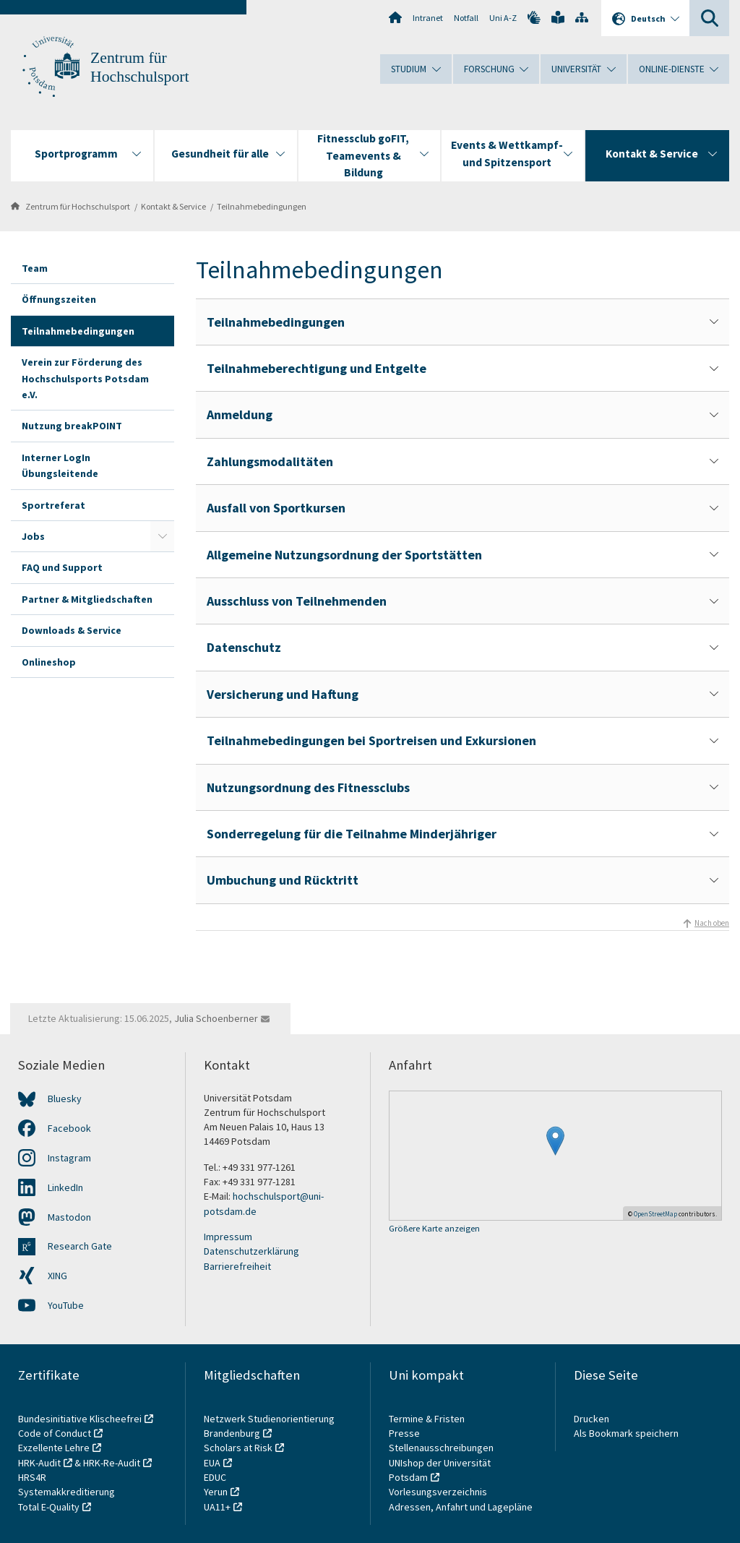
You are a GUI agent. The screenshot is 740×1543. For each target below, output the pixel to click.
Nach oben (711, 923)
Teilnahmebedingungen (261, 206)
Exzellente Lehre (54, 1447)
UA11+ (217, 1506)
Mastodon (69, 1217)
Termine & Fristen (428, 1418)
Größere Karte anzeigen (434, 1229)
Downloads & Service (71, 630)
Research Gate (80, 1245)
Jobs (33, 536)
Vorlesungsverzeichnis (439, 1491)
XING (57, 1275)
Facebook (69, 1128)
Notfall (466, 17)
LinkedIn (65, 1187)
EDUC (215, 1477)
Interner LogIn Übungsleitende (60, 465)
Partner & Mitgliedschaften (87, 599)
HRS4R (32, 1477)
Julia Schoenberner (216, 1018)
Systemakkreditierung (66, 1491)
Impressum (228, 1236)
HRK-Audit (39, 1462)
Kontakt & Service (173, 206)
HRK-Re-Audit (111, 1462)
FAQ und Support (62, 567)
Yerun (216, 1491)
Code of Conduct (54, 1433)
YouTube (66, 1305)
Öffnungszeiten (59, 299)
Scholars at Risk (238, 1447)
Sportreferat (53, 505)
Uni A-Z (503, 17)
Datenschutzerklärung (251, 1251)
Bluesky (65, 1098)
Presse (405, 1433)
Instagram (69, 1157)
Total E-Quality (48, 1506)
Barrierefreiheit (237, 1266)
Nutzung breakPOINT (72, 425)
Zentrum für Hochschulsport (77, 206)
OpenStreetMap (655, 1214)
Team (35, 268)
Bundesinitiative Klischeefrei (80, 1418)
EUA (212, 1462)
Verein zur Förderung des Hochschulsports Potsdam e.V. (85, 378)
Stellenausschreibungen (441, 1447)
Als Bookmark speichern (626, 1433)
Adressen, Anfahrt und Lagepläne (461, 1506)
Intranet (428, 17)
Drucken (591, 1418)
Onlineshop (49, 662)
